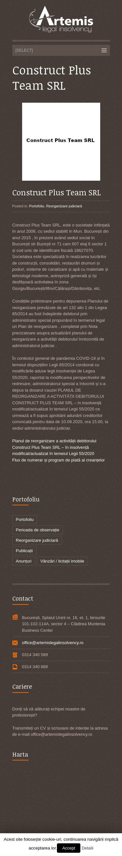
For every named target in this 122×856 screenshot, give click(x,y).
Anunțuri (24, 561)
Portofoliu (36, 206)
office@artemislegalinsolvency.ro (53, 642)
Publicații (24, 550)
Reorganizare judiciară (64, 206)
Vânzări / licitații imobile (62, 561)
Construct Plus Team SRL (56, 192)
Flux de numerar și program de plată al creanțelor (58, 460)
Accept (68, 848)
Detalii (87, 848)
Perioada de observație (38, 529)
